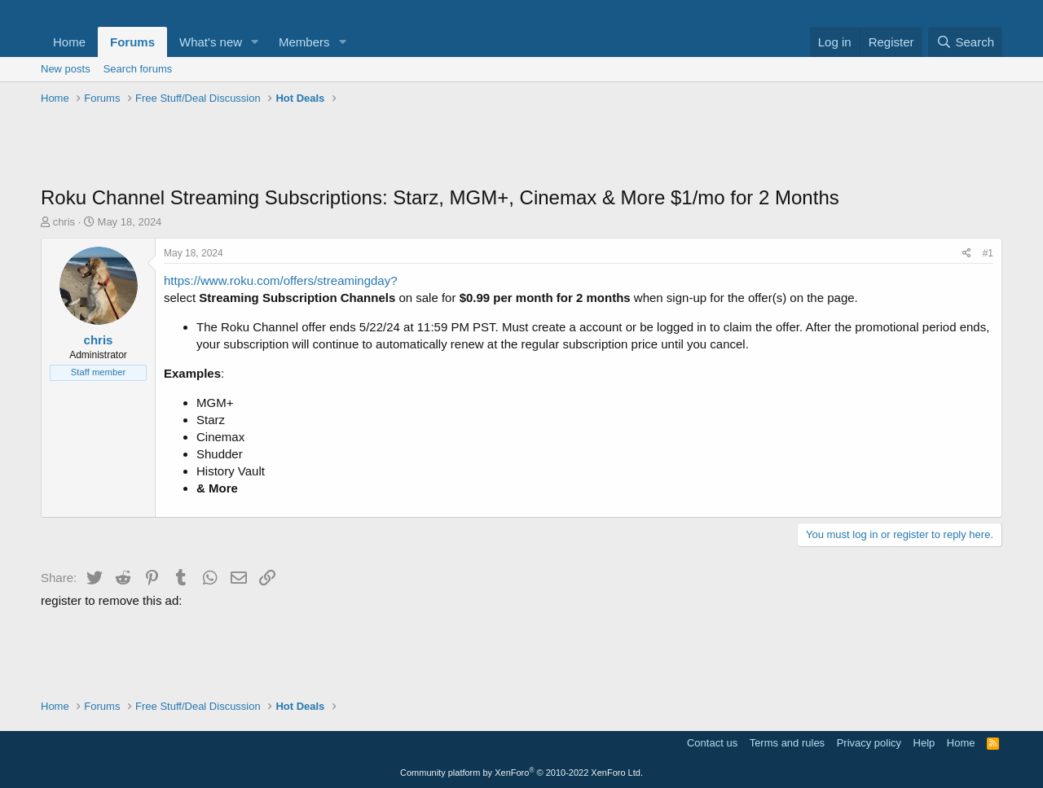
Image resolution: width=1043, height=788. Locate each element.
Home (69, 42)
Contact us (712, 743)
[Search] (965, 42)
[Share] (967, 253)
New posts (65, 69)
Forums (132, 42)
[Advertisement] (521, 147)
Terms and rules (787, 743)
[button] (255, 42)
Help (924, 743)
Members (304, 42)
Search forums (138, 69)
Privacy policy (869, 743)
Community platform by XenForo (521, 772)
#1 (988, 253)
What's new (210, 42)
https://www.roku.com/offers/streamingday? (281, 280)
